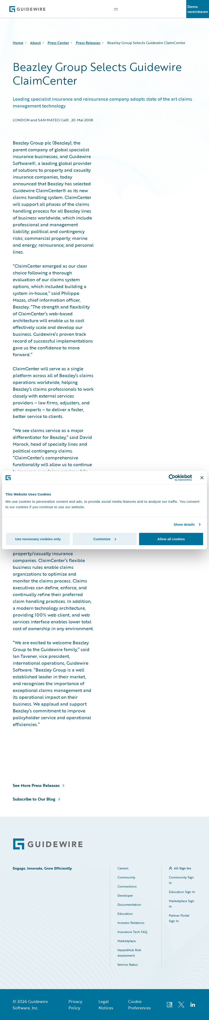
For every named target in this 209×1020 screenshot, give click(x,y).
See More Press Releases (36, 785)
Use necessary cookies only (38, 539)
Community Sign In (181, 880)
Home (18, 42)
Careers (122, 868)
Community (126, 877)
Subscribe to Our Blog (34, 799)
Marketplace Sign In (181, 903)
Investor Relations (130, 922)
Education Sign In (182, 891)
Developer (125, 895)
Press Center (58, 42)
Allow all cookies (171, 539)
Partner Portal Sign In (179, 918)
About (35, 42)
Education (125, 913)
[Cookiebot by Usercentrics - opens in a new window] (172, 477)
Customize (104, 539)
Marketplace (126, 940)
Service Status (127, 964)
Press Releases (88, 42)
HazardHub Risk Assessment (129, 953)
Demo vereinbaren (197, 9)
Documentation (129, 904)
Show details (184, 524)
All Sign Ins (182, 868)
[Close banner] (202, 477)
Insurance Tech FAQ (132, 931)
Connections (127, 886)
